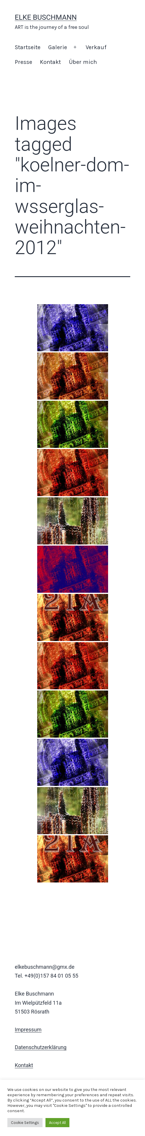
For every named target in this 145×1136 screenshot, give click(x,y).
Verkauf (96, 47)
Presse (23, 62)
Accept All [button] (57, 1122)
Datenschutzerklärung (40, 1047)
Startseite (27, 47)
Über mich (83, 62)
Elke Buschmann (46, 17)
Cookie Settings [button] (25, 1122)
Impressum (28, 1029)
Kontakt (50, 62)
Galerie (57, 47)
